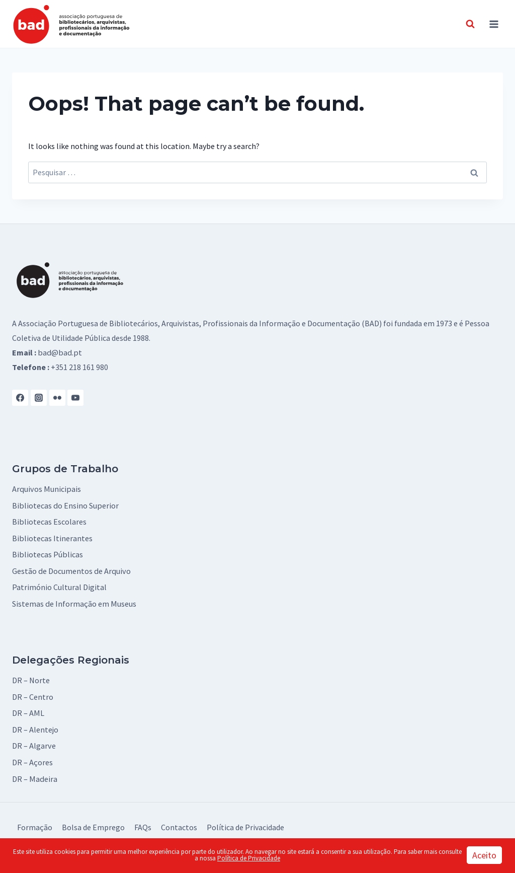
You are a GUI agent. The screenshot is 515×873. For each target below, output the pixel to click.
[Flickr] (57, 397)
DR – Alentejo (35, 726)
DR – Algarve (33, 743)
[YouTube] (75, 397)
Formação (34, 823)
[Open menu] (493, 24)
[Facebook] (20, 397)
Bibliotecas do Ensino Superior (64, 505)
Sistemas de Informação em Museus (73, 602)
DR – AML (28, 710)
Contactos (179, 823)
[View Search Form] (470, 24)
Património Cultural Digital (59, 585)
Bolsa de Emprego (93, 823)
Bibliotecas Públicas (47, 553)
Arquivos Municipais (45, 489)
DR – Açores (32, 759)
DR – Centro (32, 694)
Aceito (484, 855)
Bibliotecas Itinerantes (52, 537)
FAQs (142, 823)
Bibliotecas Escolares (49, 521)
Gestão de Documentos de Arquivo (70, 569)
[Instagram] (39, 397)
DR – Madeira (34, 775)
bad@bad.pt (58, 352)
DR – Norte (31, 678)
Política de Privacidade (245, 823)
